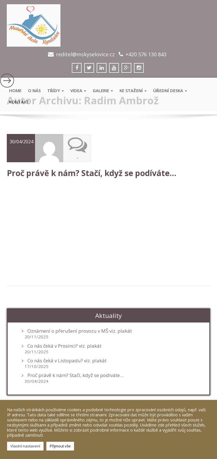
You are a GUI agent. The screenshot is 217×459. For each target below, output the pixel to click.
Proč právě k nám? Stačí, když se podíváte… (91, 172)
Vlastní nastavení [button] (25, 446)
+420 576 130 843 (145, 54)
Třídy (55, 90)
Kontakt (19, 102)
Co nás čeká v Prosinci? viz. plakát (64, 345)
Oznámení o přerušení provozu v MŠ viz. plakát (79, 331)
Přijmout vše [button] (60, 446)
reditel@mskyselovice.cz (85, 54)
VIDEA (78, 90)
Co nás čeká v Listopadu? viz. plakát (67, 360)
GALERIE (103, 90)
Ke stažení (133, 90)
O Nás (34, 90)
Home (15, 90)
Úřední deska (170, 90)
